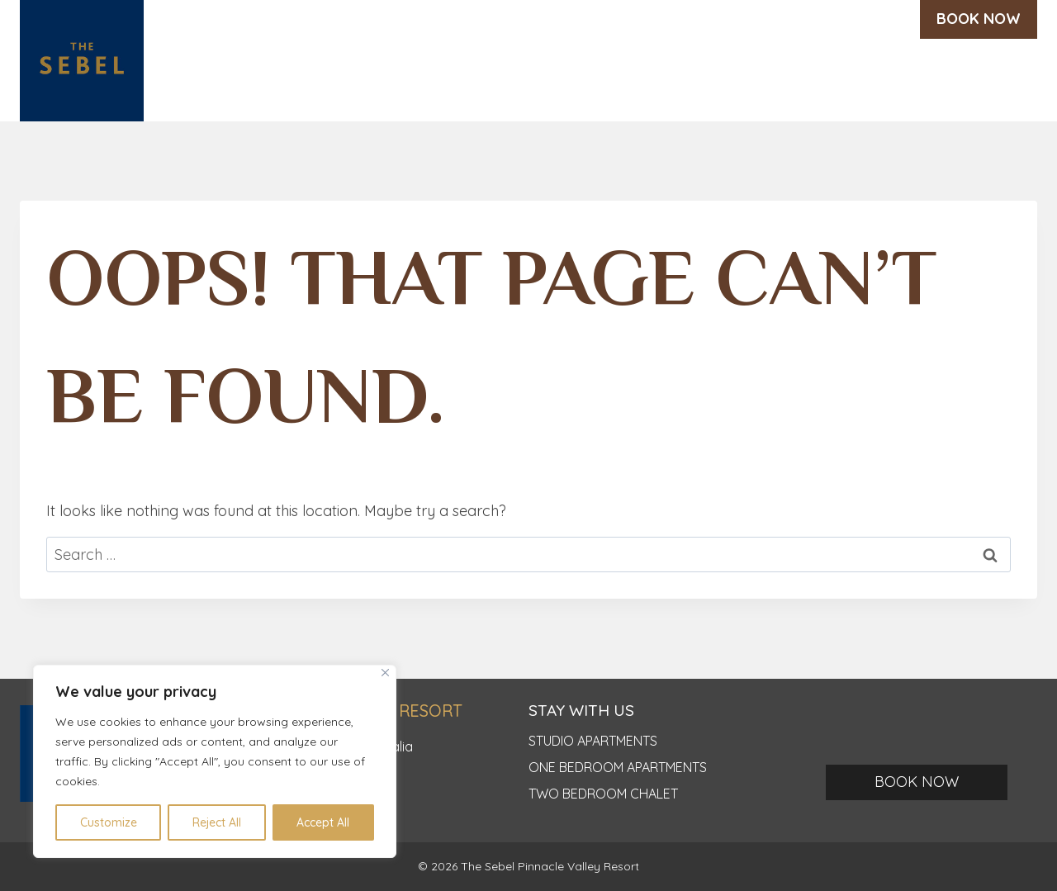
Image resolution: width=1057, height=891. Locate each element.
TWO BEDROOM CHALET (603, 793)
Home (260, 79)
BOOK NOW (978, 18)
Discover (340, 79)
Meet (709, 79)
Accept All (322, 822)
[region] (214, 761)
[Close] (385, 672)
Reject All (216, 822)
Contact (991, 79)
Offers (778, 79)
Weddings (513, 79)
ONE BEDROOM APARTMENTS (617, 767)
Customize (108, 822)
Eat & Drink (622, 79)
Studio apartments (592, 740)
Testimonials (881, 79)
